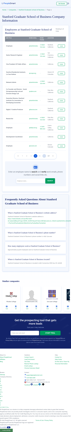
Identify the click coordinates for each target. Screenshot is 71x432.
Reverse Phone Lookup (31, 364)
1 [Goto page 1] (22, 156)
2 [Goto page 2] (26, 156)
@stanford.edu (33, 46)
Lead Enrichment (29, 359)
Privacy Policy (9, 340)
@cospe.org (32, 73)
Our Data (27, 361)
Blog (1, 361)
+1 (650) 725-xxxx (42, 55)
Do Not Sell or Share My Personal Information (62, 362)
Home (4, 10)
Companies (12, 10)
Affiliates (2, 359)
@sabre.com (32, 91)
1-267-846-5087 (29, 378)
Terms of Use (59, 338)
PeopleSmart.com (37, 340)
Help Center (58, 359)
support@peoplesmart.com (33, 375)
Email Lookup (28, 366)
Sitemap (2, 374)
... (44, 156)
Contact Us (58, 357)
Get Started (62, 4)
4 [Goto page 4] (35, 156)
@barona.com (33, 109)
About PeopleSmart (6, 357)
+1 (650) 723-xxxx (42, 46)
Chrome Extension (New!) (31, 368)
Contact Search (28, 357)
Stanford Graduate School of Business (32, 10)
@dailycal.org (33, 128)
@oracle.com (33, 146)
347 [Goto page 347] (49, 156)
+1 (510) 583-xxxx (42, 127)
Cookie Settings (6, 430)
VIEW (61, 46)
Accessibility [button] (5, 427)
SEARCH (50, 181)
